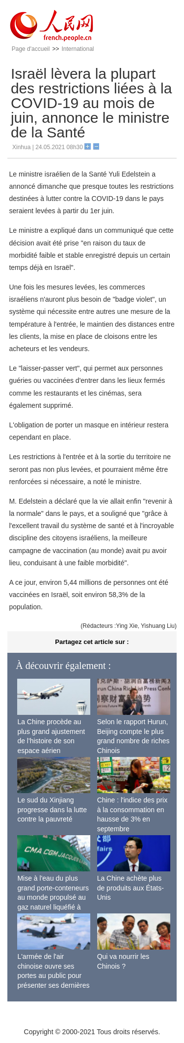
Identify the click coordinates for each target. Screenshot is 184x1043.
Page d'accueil (31, 48)
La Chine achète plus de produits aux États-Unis (130, 887)
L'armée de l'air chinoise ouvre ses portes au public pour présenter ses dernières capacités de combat (53, 976)
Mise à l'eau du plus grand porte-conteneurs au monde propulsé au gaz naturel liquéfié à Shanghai (53, 897)
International (77, 48)
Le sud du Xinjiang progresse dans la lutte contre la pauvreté (52, 809)
